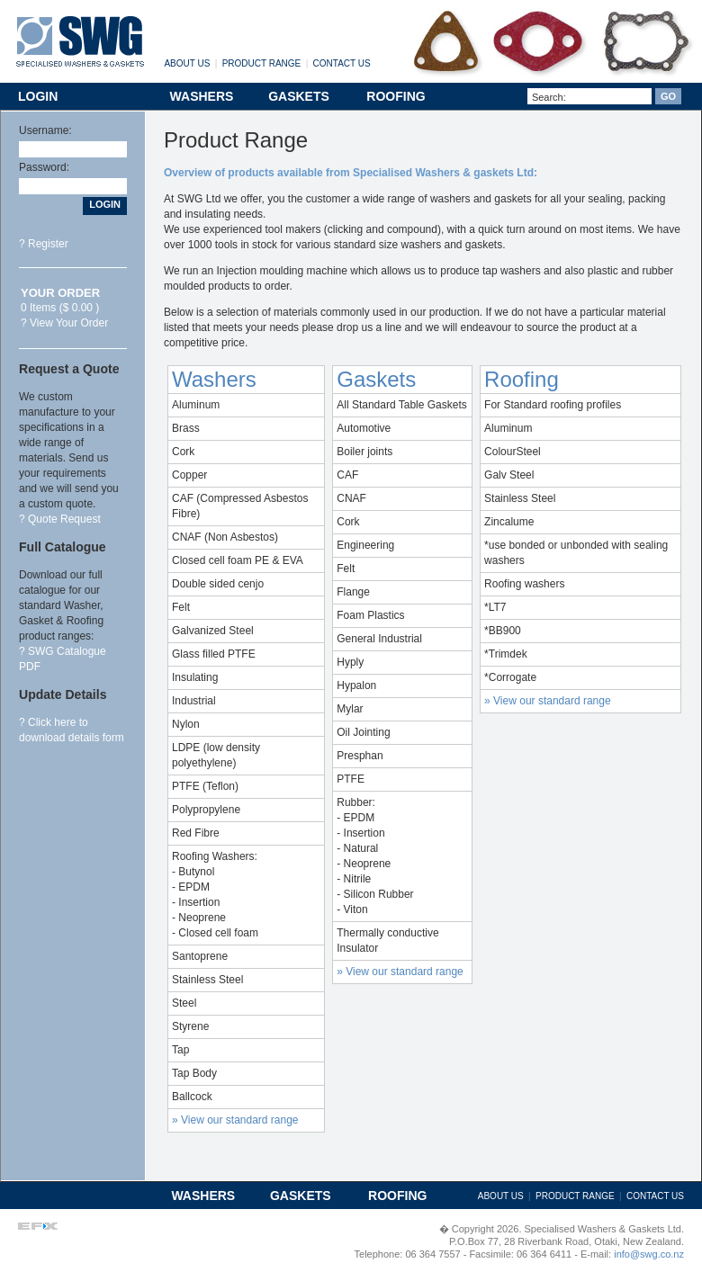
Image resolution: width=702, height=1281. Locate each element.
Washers (214, 379)
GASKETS (298, 96)
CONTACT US (342, 63)
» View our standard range (235, 1120)
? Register (43, 243)
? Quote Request (60, 519)
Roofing (521, 379)
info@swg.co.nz (647, 1254)
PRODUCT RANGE (262, 63)
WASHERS (202, 96)
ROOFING (395, 96)
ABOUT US (187, 63)
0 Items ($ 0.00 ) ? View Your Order (64, 308)
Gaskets (376, 379)
